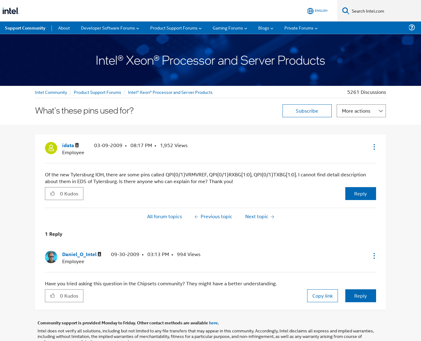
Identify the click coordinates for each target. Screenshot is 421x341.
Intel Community (51, 92)
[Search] (345, 10)
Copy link (322, 295)
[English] (317, 11)
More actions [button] (356, 110)
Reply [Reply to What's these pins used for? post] (360, 193)
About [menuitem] (64, 27)
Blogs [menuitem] (263, 27)
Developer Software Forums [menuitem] (108, 27)
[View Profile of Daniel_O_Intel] (81, 254)
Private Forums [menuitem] (299, 27)
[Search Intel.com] (385, 10)
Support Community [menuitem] (25, 27)
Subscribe (307, 110)
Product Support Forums (97, 92)
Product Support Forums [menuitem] (174, 27)
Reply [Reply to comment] (360, 295)
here (213, 322)
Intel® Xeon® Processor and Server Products (170, 92)
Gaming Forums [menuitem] (228, 27)
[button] (373, 147)
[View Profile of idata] (70, 145)
